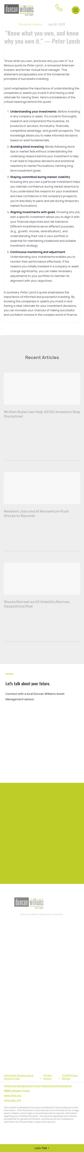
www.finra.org (12, 1095)
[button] (76, 10)
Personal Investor (31, 24)
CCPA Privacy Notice (70, 1077)
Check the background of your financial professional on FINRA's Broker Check (38, 1088)
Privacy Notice (47, 1077)
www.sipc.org (12, 1100)
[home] (18, 10)
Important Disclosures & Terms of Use (18, 1077)
